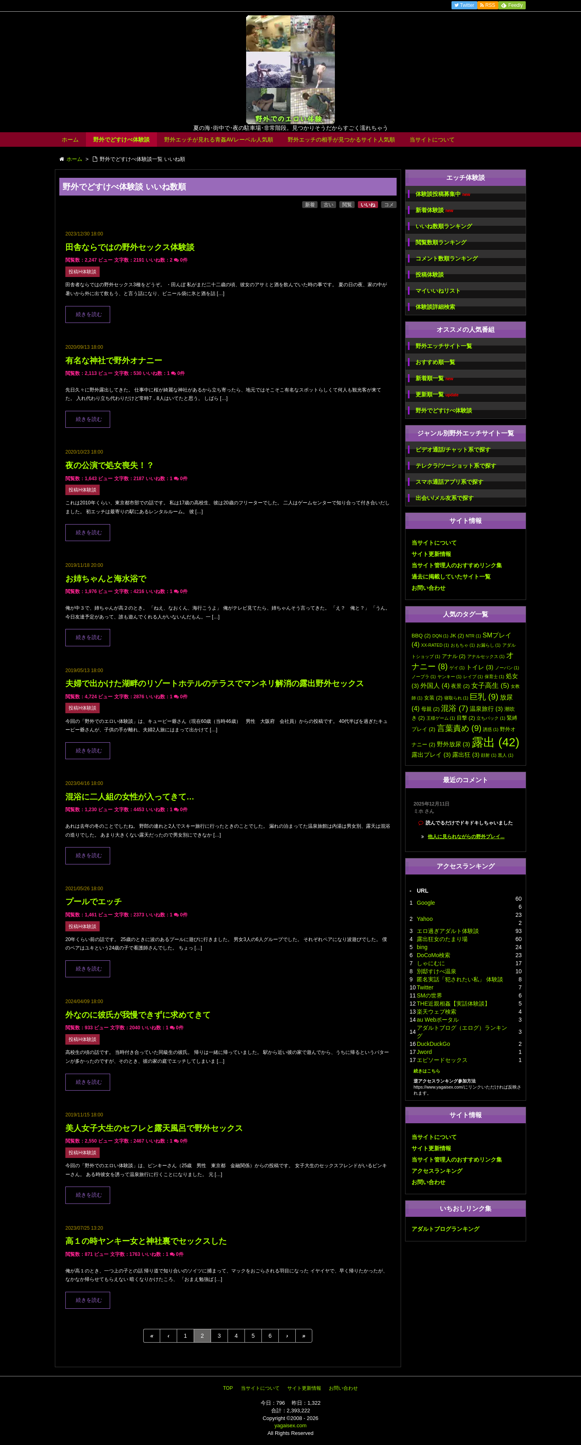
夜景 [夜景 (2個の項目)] (460, 686)
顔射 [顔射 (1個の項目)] (488, 755)
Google (426, 902)
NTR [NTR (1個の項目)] (473, 635)
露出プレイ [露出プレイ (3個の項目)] (431, 755)
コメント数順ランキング (447, 258)
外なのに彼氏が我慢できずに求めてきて (138, 1014)
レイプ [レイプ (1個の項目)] (473, 676)
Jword (424, 1052)
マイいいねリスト (438, 291)
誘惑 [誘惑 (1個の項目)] (490, 729)
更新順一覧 (437, 394)
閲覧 (347, 205)
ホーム (70, 139)
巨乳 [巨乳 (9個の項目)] (484, 696)
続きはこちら (427, 1070)
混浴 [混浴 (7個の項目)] (454, 708)
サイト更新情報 (431, 554)
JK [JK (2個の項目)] (457, 636)
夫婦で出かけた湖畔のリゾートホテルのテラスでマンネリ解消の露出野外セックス (214, 683)
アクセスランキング (437, 1171)
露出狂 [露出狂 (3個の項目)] (465, 755)
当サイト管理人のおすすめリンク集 (457, 565)
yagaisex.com (290, 1425)
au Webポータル (438, 1019)
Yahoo (425, 919)
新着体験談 (434, 210)
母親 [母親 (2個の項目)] (430, 709)
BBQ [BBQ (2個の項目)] (421, 636)
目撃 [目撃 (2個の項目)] (466, 718)
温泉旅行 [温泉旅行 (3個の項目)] (486, 709)
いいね (368, 205)
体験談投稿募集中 (443, 194)
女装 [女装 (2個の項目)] (433, 698)
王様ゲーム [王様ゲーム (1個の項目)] (440, 718)
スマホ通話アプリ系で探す (449, 482)
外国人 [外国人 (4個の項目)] (434, 685)
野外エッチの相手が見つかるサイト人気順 (341, 139)
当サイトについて (432, 139)
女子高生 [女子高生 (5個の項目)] (490, 685)
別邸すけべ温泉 (436, 971)
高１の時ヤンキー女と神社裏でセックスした (146, 1241)
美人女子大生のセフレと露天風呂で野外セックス (154, 1128)
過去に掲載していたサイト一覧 (451, 576)
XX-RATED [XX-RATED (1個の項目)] (435, 645)
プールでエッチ (93, 901)
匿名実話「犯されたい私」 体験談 (460, 979)
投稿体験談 (430, 274)
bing (422, 947)
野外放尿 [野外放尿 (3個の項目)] (453, 744)
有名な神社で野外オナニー (113, 360)
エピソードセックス (442, 1060)
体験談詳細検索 (435, 307)
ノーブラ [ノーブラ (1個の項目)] (424, 676)
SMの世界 (429, 995)
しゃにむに (431, 963)
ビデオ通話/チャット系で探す (453, 449)
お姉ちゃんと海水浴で (105, 578)
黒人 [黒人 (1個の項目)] (505, 755)
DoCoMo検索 (433, 955)
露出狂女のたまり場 (442, 939)
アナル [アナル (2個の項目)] (454, 656)
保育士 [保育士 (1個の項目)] (494, 676)
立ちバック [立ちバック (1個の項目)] (491, 718)
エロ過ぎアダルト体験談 (448, 931)
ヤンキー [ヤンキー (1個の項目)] (449, 676)
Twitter (425, 987)
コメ (389, 205)
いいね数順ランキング (444, 226)
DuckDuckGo (433, 1044)
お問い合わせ (428, 588)
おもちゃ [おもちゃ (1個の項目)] (463, 645)
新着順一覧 (434, 378)
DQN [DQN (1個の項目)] (441, 635)
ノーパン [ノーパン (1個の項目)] (507, 667)
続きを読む (89, 314)
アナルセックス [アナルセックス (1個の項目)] (486, 656)
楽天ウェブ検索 (436, 1011)
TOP (228, 1388)
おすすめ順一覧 (435, 362)
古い (328, 205)
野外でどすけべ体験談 (121, 139)
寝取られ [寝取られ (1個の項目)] (456, 697)
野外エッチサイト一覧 (444, 346)
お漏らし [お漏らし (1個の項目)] (489, 645)
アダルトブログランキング (445, 1229)
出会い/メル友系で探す (445, 498)
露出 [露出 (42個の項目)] (495, 742)
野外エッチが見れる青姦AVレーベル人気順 (218, 139)
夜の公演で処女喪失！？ (109, 465)
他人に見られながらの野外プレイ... (466, 836)
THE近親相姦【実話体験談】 (453, 1003)
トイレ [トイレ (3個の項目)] (479, 667)
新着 (310, 205)
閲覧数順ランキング (441, 242)
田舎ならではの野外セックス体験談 (129, 247)
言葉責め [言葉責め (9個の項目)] (459, 728)
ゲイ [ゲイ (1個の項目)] (457, 667)
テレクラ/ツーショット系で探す (456, 465)
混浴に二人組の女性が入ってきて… (129, 796)
